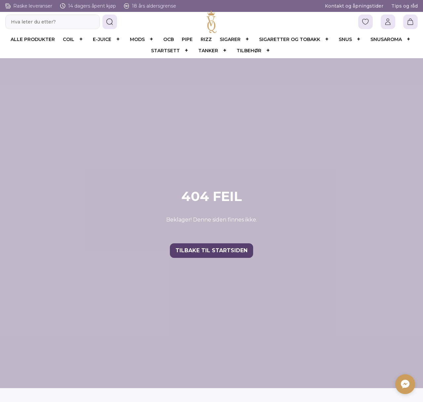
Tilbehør (249, 51)
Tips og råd (404, 6)
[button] (109, 22)
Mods (137, 39)
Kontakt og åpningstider (354, 6)
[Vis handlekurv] (410, 22)
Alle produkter (33, 39)
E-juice (102, 39)
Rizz (206, 39)
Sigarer (230, 39)
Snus (345, 39)
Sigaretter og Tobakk (289, 39)
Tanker (208, 51)
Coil (68, 39)
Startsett (165, 51)
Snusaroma (386, 39)
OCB (168, 39)
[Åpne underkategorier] (81, 39)
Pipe (187, 39)
